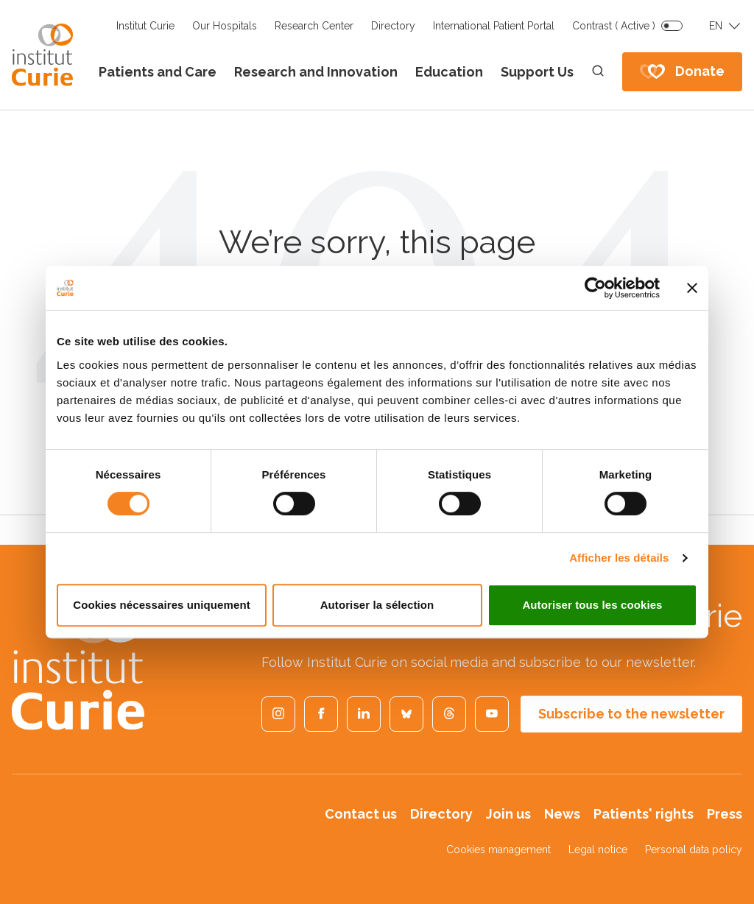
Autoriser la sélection (377, 604)
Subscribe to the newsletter (631, 713)
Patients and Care (157, 72)
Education (449, 72)
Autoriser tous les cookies (592, 604)
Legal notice (597, 849)
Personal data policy (693, 849)
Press (724, 814)
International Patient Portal (493, 26)
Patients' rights (643, 814)
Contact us (361, 814)
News (562, 814)
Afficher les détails (619, 557)
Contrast (613, 26)
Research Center (314, 26)
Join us (508, 814)
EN (715, 26)
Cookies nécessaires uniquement (161, 604)
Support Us (537, 72)
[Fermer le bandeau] (692, 288)
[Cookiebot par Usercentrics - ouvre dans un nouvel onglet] (595, 288)
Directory (393, 26)
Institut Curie (145, 26)
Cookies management (498, 849)
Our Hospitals (224, 26)
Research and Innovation (316, 72)
